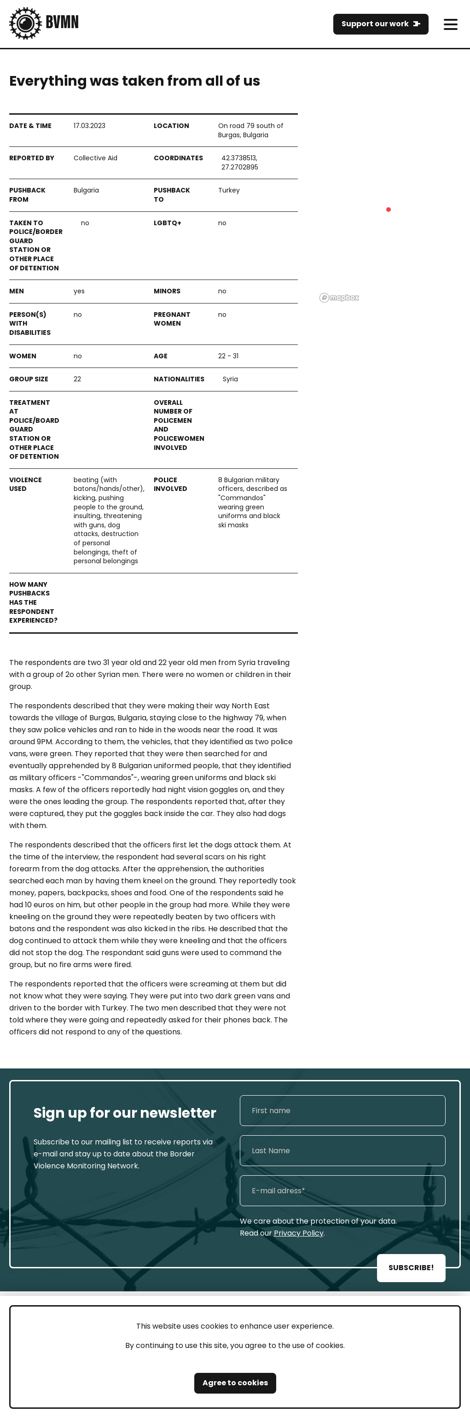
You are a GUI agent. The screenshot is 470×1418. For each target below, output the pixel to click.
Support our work (375, 23)
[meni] (450, 24)
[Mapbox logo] (339, 297)
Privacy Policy (299, 1233)
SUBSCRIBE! (411, 1267)
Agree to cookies (235, 1382)
